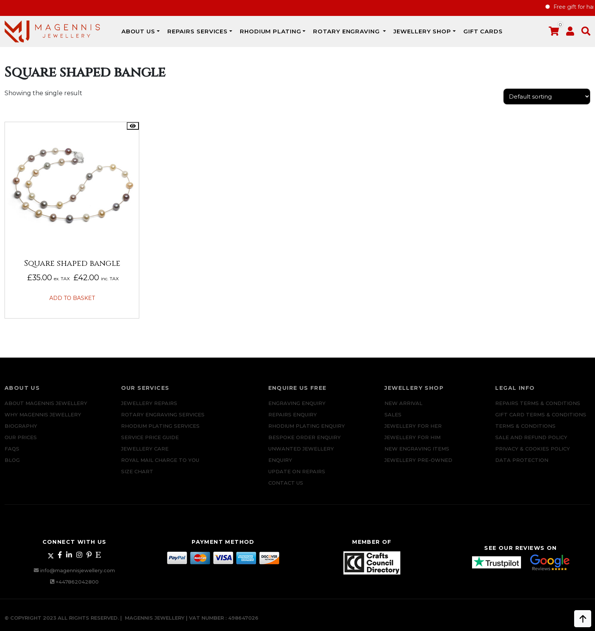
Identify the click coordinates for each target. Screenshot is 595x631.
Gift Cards (483, 31)
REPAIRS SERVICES (197, 31)
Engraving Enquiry (297, 408)
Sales (392, 420)
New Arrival (403, 408)
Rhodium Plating (270, 31)
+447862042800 (77, 582)
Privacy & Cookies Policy (532, 454)
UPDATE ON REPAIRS (296, 477)
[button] (585, 33)
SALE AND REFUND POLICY (531, 443)
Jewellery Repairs (149, 408)
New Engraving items (416, 454)
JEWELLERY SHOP (422, 31)
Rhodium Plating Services (160, 431)
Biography (21, 431)
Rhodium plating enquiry (306, 431)
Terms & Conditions (525, 431)
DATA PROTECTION (521, 465)
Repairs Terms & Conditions (537, 408)
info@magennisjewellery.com (77, 570)
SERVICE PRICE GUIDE (150, 443)
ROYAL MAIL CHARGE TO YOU (160, 465)
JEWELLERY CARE (144, 454)
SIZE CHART (137, 477)
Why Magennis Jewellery (43, 420)
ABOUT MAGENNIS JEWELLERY (46, 408)
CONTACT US (285, 488)
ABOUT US (138, 31)
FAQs (12, 454)
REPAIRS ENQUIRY (292, 420)
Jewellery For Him (412, 443)
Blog (12, 465)
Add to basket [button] (72, 298)
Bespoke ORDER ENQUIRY (304, 443)
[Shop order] (546, 96)
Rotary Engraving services (163, 420)
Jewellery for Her (413, 431)
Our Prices (21, 443)
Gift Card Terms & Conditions (540, 420)
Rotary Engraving (347, 31)
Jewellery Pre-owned (418, 465)
